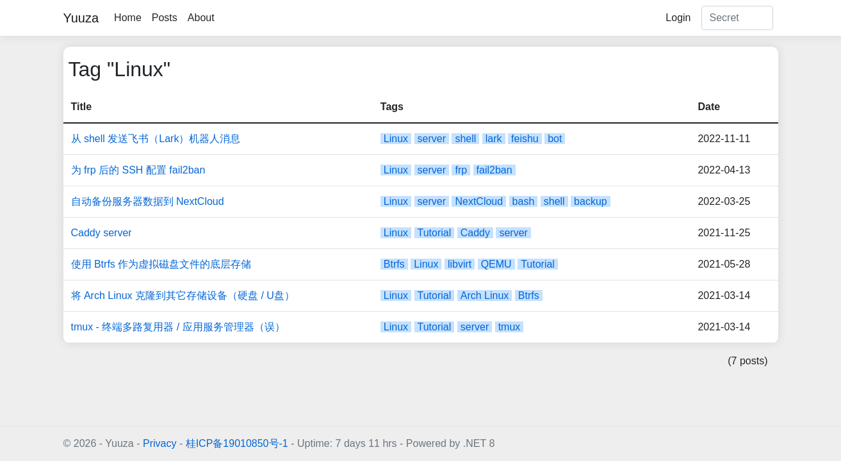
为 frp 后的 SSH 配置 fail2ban (138, 170)
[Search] (737, 18)
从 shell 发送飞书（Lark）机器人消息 (156, 138)
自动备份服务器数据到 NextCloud (147, 201)
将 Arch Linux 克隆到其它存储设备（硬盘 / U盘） (183, 295)
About (201, 17)
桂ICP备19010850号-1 (237, 443)
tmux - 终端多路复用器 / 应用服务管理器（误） (178, 326)
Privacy (159, 443)
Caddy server (101, 232)
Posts (164, 17)
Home (128, 17)
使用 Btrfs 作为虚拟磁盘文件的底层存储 (161, 264)
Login (677, 17)
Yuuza (81, 18)
